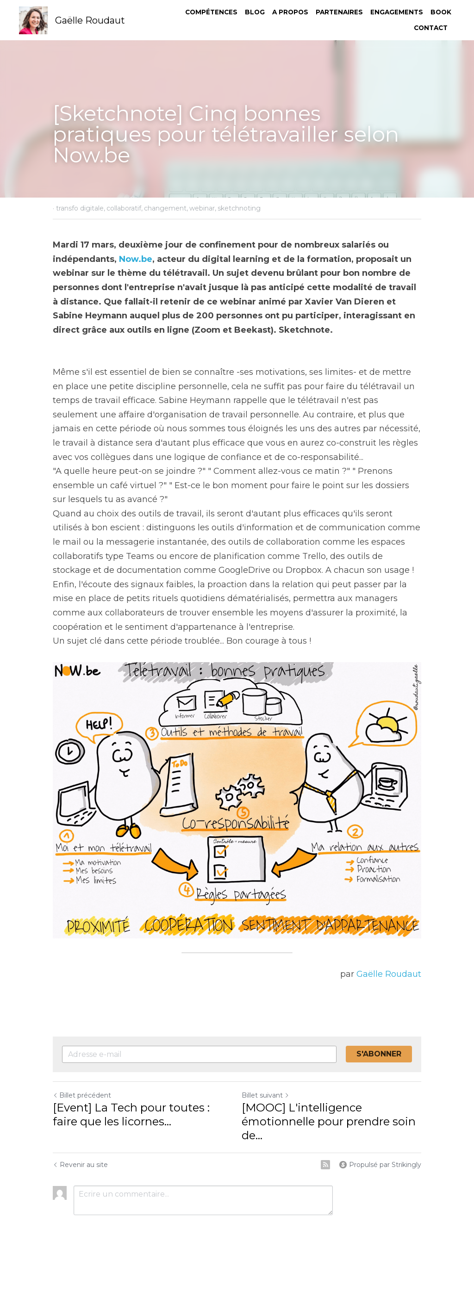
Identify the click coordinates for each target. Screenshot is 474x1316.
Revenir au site (80, 1165)
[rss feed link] (325, 1164)
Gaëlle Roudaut (388, 974)
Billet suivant (265, 1095)
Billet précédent (82, 1095)
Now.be (135, 259)
